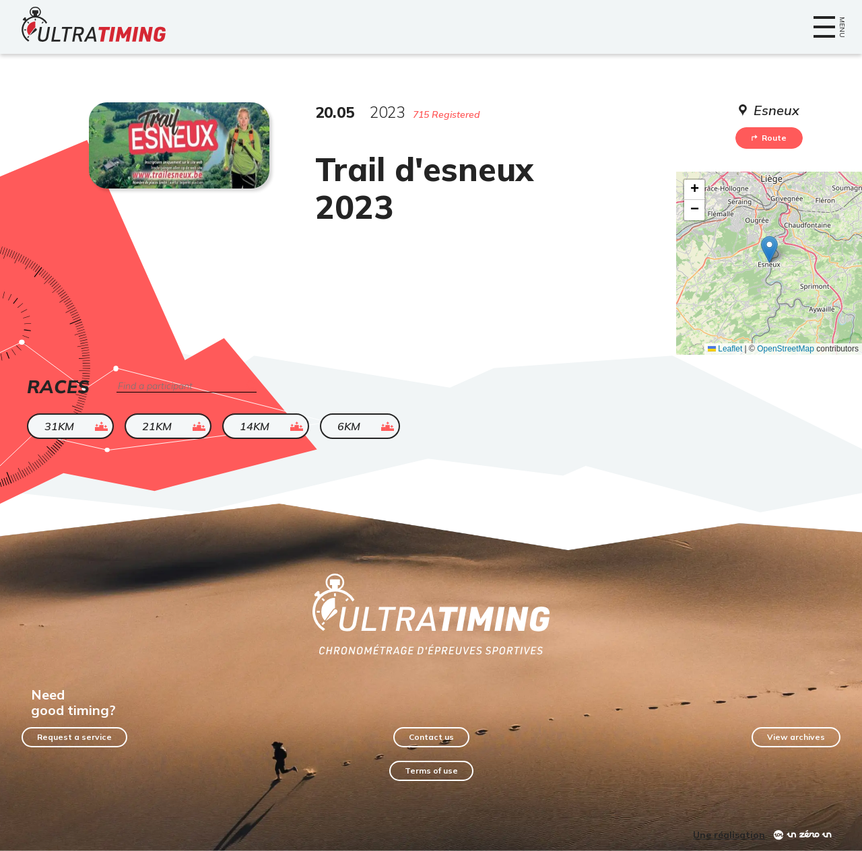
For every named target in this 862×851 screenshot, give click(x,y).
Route (769, 138)
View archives (796, 737)
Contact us (431, 737)
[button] (769, 249)
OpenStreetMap (785, 348)
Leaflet (725, 348)
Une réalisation (729, 834)
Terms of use (431, 770)
